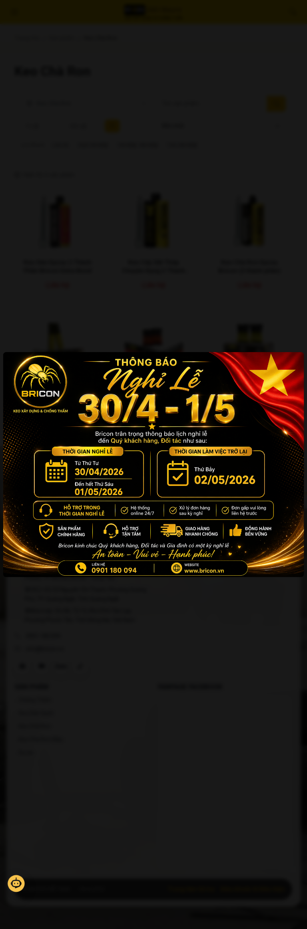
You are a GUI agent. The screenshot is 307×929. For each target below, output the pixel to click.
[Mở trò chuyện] (16, 883)
